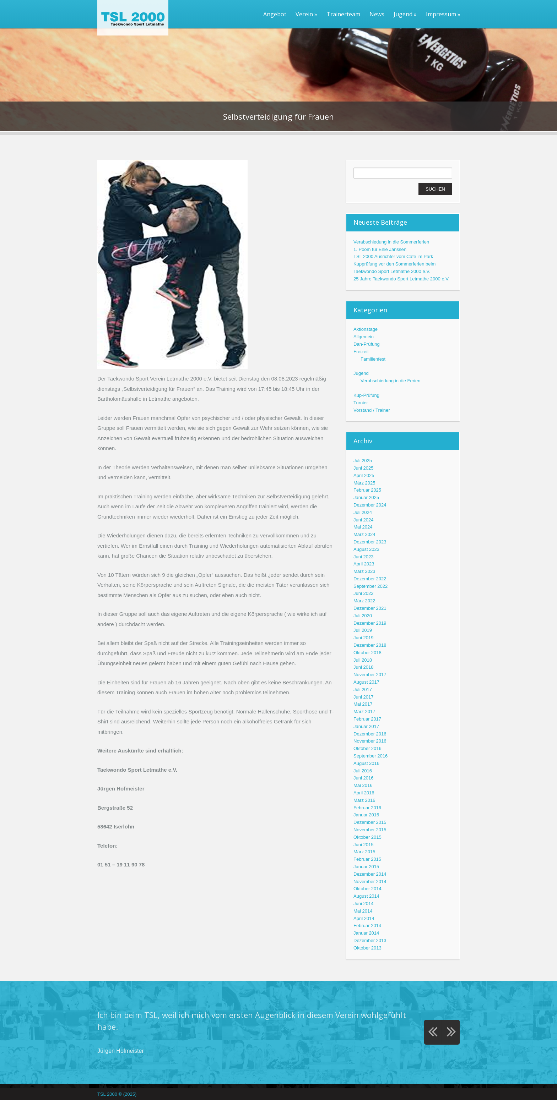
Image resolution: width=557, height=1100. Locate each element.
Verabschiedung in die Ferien (390, 380)
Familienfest (373, 359)
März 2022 (364, 600)
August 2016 (366, 763)
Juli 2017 (362, 689)
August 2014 (366, 896)
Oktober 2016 (367, 748)
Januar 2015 (366, 866)
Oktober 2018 (367, 652)
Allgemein (363, 336)
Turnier (360, 402)
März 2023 (364, 571)
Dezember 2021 (369, 608)
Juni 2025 (363, 468)
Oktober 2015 (367, 837)
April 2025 (363, 475)
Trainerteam (343, 14)
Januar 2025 (366, 497)
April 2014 (363, 918)
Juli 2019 (362, 630)
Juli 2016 (362, 770)
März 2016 (364, 800)
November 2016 (369, 741)
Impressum (443, 14)
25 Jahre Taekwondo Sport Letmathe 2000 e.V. (401, 278)
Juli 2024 (362, 512)
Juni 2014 (363, 903)
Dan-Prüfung (366, 344)
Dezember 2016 (369, 734)
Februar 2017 (367, 719)
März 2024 (364, 534)
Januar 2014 (366, 933)
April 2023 (363, 564)
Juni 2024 (363, 519)
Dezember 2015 (369, 822)
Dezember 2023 (369, 541)
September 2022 (370, 586)
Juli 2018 (362, 660)
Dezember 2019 (369, 623)
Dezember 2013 (369, 940)
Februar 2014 (367, 925)
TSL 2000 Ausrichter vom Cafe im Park (393, 256)
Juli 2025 (362, 460)
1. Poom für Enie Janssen (379, 249)
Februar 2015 (367, 859)
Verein (306, 14)
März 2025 (364, 483)
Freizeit (361, 351)
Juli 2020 (362, 615)
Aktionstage (365, 329)
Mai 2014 (362, 911)
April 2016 (363, 792)
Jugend (405, 14)
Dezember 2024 (369, 505)
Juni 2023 (363, 556)
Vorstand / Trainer (371, 410)
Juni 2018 (363, 667)
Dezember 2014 (369, 874)
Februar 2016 (367, 807)
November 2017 (369, 674)
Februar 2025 (367, 490)
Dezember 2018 (369, 645)
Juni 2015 (363, 844)
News (376, 14)
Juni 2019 (363, 637)
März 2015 (364, 851)
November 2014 (369, 881)
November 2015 (369, 829)
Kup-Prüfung (366, 395)
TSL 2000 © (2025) (116, 1094)
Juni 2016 (363, 778)
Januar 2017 (366, 726)
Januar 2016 (366, 814)
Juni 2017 (363, 697)
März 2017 (364, 711)
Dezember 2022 (369, 578)
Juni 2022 (363, 593)
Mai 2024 (362, 527)
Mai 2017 (362, 704)
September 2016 (370, 756)
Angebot (274, 14)
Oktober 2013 (367, 948)
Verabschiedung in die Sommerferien (391, 242)
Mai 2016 (362, 785)
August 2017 (366, 682)
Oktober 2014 (367, 888)
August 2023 (366, 549)
